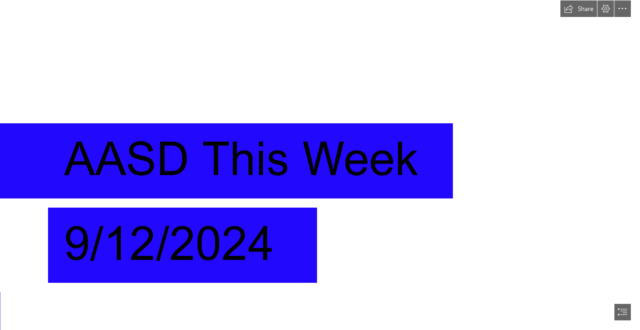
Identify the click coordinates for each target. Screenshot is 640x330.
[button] (578, 8)
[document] (320, 165)
